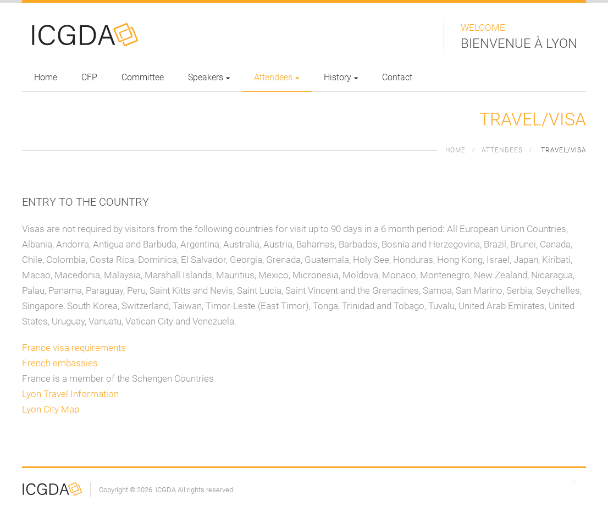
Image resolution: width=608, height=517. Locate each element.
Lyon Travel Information (70, 393)
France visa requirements (74, 347)
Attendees (276, 77)
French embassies (60, 363)
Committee (142, 77)
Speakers (209, 77)
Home (45, 77)
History (341, 77)
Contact (397, 77)
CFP (89, 77)
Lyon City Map (50, 409)
